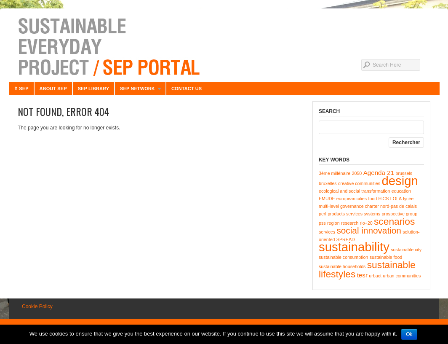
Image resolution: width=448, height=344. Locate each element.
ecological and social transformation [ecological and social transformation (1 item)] (354, 191)
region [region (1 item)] (333, 223)
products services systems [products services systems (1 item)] (354, 213)
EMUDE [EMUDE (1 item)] (327, 198)
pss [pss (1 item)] (322, 223)
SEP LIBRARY (93, 88)
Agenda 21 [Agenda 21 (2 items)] (378, 172)
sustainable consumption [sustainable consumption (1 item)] (343, 257)
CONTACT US (186, 88)
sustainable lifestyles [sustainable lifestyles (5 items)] (367, 269)
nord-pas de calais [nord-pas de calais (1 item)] (398, 206)
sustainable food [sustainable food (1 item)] (386, 257)
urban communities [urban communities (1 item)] (402, 275)
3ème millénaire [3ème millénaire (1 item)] (334, 173)
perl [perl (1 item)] (322, 213)
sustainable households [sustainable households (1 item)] (342, 266)
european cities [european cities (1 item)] (351, 198)
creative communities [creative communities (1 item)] (359, 183)
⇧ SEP (21, 88)
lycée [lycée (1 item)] (408, 198)
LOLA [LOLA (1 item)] (396, 198)
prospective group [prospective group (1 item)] (399, 213)
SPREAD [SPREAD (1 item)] (345, 239)
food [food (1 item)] (372, 198)
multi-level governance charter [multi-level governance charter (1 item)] (349, 206)
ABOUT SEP (53, 88)
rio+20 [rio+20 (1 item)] (366, 223)
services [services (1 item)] (327, 231)
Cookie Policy (37, 306)
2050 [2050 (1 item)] (357, 173)
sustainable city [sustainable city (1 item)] (406, 249)
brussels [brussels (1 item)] (403, 173)
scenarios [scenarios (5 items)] (394, 221)
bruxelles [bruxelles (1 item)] (328, 183)
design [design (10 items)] (399, 181)
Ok (409, 334)
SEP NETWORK (138, 90)
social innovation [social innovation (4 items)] (368, 230)
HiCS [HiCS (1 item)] (384, 198)
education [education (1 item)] (401, 191)
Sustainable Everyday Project (224, 46)
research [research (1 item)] (349, 223)
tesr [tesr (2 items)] (362, 275)
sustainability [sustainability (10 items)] (354, 247)
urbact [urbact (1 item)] (375, 275)
